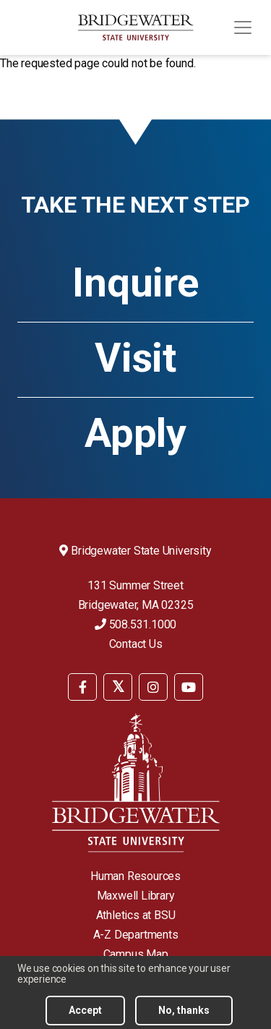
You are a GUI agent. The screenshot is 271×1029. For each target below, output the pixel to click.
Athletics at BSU (136, 915)
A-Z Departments (135, 935)
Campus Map (135, 954)
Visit (135, 358)
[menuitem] (82, 686)
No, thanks (184, 1013)
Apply (135, 433)
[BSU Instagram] (153, 687)
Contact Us (136, 644)
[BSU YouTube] (188, 687)
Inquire (135, 283)
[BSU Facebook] (82, 687)
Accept (85, 1013)
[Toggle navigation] (243, 27)
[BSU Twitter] (117, 687)
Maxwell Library (136, 895)
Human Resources (135, 876)
